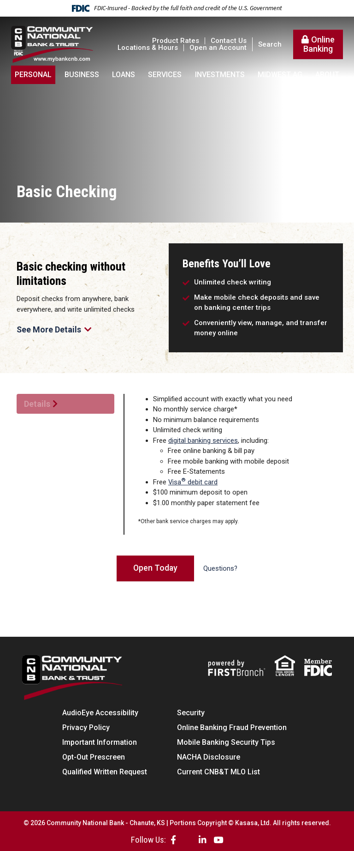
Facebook (173, 839)
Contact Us (229, 40)
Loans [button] (123, 74)
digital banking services (203, 440)
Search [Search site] (270, 44)
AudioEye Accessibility (100, 712)
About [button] (327, 74)
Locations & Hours (148, 47)
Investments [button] (220, 74)
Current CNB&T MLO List (218, 771)
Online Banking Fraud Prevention (232, 727)
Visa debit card (193, 482)
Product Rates (175, 40)
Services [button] (165, 74)
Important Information (99, 742)
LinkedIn (202, 839)
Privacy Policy (86, 727)
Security (191, 712)
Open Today (155, 568)
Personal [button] (33, 74)
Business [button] (82, 74)
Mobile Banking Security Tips (226, 742)
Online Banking (319, 44)
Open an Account (218, 47)
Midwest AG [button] (280, 74)
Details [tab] (37, 404)
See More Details (54, 330)
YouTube (218, 839)
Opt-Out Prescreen (93, 757)
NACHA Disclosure (208, 757)
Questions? (221, 569)
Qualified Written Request (104, 771)
